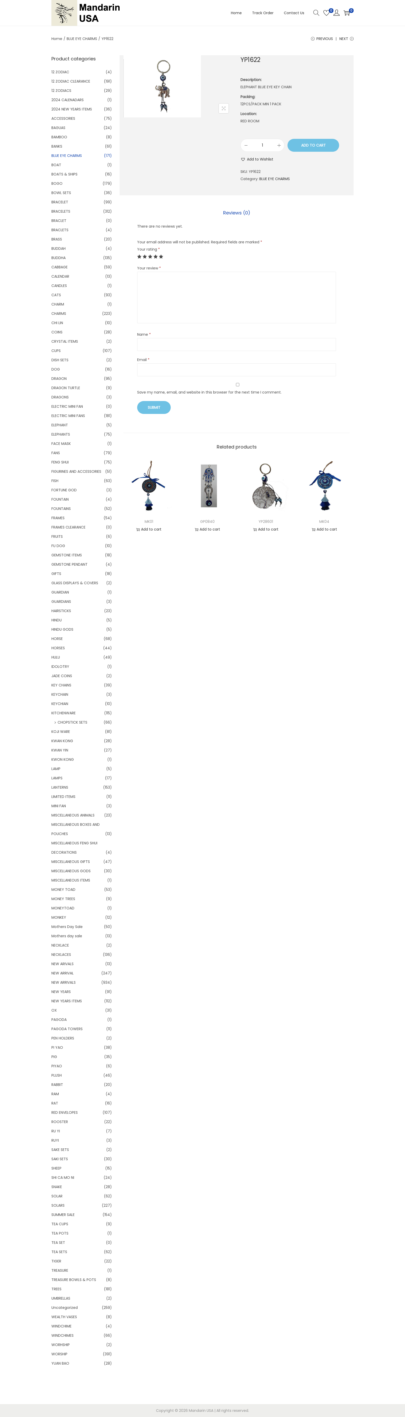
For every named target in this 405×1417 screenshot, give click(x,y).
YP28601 (266, 521)
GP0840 (207, 521)
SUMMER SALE (63, 1214)
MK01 (149, 521)
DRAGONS (60, 397)
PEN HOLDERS (62, 1038)
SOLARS (58, 1205)
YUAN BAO (60, 1363)
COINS (57, 332)
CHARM (57, 304)
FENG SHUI (60, 462)
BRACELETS (60, 211)
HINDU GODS (62, 629)
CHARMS (58, 313)
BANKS (56, 146)
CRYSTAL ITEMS (64, 341)
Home (56, 38)
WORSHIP (59, 1354)
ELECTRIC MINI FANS (68, 415)
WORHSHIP (60, 1344)
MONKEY (58, 917)
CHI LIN (57, 322)
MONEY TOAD (63, 889)
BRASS (56, 239)
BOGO (57, 183)
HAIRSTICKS (61, 610)
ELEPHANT (59, 425)
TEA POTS (59, 1233)
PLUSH (56, 1075)
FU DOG (58, 545)
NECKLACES (61, 954)
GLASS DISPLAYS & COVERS (74, 583)
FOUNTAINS (61, 508)
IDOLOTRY (60, 666)
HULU (55, 657)
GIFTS (56, 573)
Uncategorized (64, 1307)
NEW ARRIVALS (63, 982)
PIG (54, 1056)
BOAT (56, 164)
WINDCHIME (61, 1326)
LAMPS (57, 778)
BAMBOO (59, 137)
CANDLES (59, 285)
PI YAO (57, 1047)
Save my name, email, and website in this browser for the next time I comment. (209, 392)
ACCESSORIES (63, 118)
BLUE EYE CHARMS (82, 38)
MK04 (324, 521)
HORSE (57, 638)
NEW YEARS (61, 991)
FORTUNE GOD (64, 490)
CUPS (56, 350)
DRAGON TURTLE (65, 387)
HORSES (58, 648)
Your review (149, 268)
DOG (55, 369)
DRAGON (59, 378)
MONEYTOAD (62, 908)
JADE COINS (61, 675)
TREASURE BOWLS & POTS (73, 1279)
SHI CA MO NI (62, 1177)
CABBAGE (59, 267)
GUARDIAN (60, 592)
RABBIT (57, 1084)
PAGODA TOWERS (67, 1028)
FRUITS (57, 536)
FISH (54, 480)
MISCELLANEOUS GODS (71, 871)
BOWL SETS (61, 192)
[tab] (236, 213)
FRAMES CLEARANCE (68, 527)
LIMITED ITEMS (63, 796)
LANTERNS (59, 787)
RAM (55, 1093)
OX (54, 1010)
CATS (56, 295)
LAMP (55, 768)
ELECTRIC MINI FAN (67, 406)
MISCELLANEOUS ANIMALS (73, 815)
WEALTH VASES (64, 1316)
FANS (55, 452)
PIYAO (56, 1066)
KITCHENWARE (63, 713)
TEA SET (58, 1242)
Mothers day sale (66, 936)
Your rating (148, 249)
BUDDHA (58, 257)
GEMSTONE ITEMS (66, 555)
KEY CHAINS (61, 685)
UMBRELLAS (60, 1298)
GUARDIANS (61, 601)
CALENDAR (60, 276)
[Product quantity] (262, 145)
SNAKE (56, 1186)
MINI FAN (58, 805)
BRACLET (58, 220)
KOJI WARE (60, 731)
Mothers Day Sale (67, 926)
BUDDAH (58, 248)
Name (144, 334)
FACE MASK (61, 443)
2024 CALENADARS (67, 99)
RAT (54, 1103)
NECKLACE (60, 945)
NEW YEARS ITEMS (66, 1001)
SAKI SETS (59, 1159)
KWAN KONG (62, 740)
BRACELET (59, 202)
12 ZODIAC (60, 72)
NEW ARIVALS (62, 963)
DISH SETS (59, 360)
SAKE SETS (60, 1149)
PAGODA (59, 1019)
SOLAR (57, 1196)
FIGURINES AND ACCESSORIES (76, 471)
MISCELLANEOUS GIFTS (70, 861)
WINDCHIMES (62, 1335)
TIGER (56, 1261)
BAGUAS (58, 127)
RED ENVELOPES (64, 1112)
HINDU (56, 620)
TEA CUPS (59, 1224)
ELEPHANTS (60, 434)
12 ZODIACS (61, 90)
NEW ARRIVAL (62, 973)
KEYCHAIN (59, 694)
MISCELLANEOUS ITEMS (70, 880)
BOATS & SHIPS (64, 174)
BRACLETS (59, 230)
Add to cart (313, 145)
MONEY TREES (63, 898)
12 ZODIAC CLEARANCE (70, 81)
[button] (256, 159)
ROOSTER (59, 1121)
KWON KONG (62, 759)
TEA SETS (59, 1251)
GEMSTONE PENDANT (69, 564)
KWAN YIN (59, 750)
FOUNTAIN (60, 499)
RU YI (55, 1131)
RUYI (55, 1140)
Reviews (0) (236, 213)
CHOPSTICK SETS (72, 722)
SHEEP (56, 1168)
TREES (56, 1289)
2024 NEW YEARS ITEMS (71, 109)
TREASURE (59, 1270)
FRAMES (58, 518)
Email (143, 359)
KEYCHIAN (59, 703)
